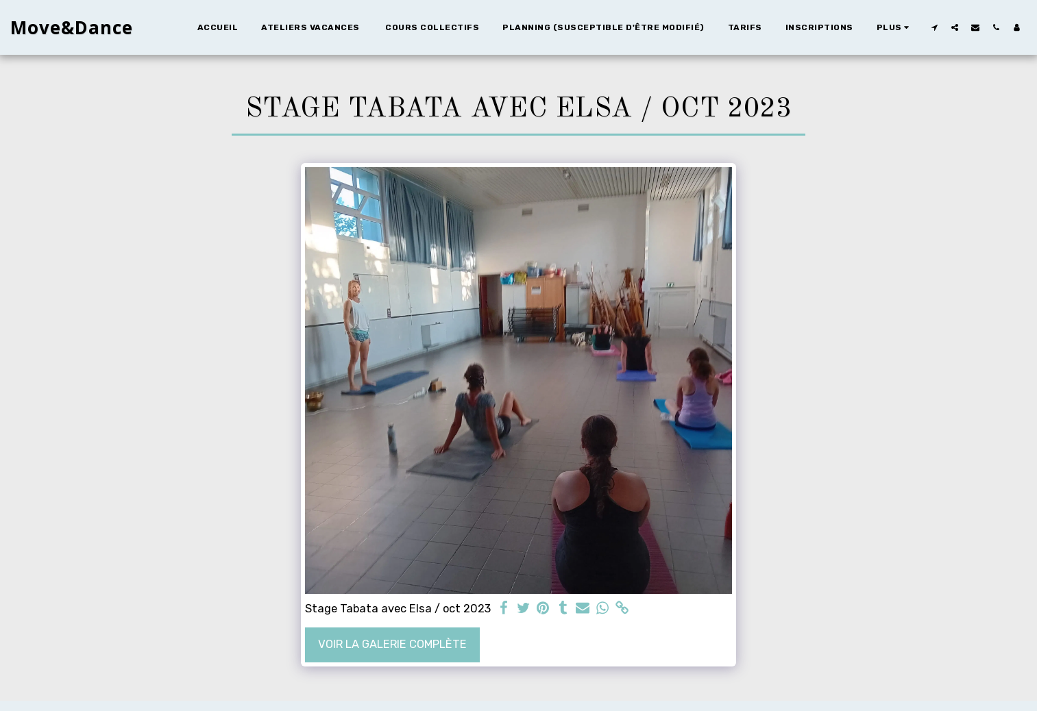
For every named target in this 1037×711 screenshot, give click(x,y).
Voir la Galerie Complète (392, 644)
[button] (934, 27)
